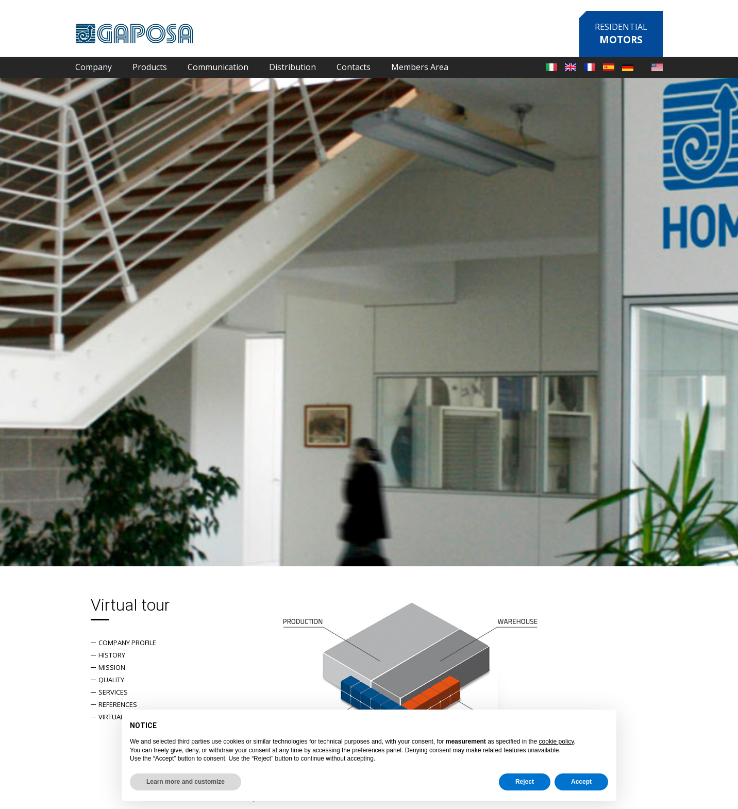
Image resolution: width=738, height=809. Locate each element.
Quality (111, 679)
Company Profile (127, 642)
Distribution (292, 67)
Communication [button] (218, 67)
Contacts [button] (354, 67)
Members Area (419, 67)
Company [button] (93, 67)
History (111, 655)
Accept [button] (581, 781)
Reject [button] (524, 781)
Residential (621, 33)
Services (113, 692)
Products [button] (149, 67)
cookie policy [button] (556, 741)
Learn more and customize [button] (185, 781)
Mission (111, 667)
